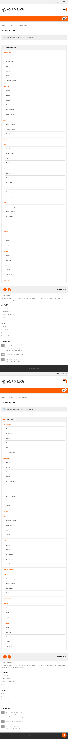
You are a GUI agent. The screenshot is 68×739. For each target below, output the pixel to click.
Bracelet (8, 57)
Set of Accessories (11, 80)
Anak (4, 120)
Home (3, 25)
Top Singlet (9, 274)
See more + (6, 280)
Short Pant (9, 187)
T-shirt (8, 134)
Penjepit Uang (10, 109)
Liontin (8, 105)
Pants (8, 178)
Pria (4, 202)
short (7, 158)
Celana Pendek (10, 124)
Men (4, 169)
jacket (8, 173)
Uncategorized (7, 227)
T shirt (8, 163)
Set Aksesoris (10, 114)
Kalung (8, 100)
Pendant (8, 71)
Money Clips (9, 61)
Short (8, 265)
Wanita (11, 25)
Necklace (8, 66)
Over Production (11, 129)
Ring (7, 76)
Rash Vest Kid (10, 153)
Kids (4, 144)
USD (63, 2)
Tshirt (8, 221)
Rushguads (9, 182)
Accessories (7, 52)
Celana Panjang (10, 207)
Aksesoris (6, 86)
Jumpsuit (8, 260)
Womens (6, 251)
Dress (8, 240)
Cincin (8, 91)
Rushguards (9, 216)
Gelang (8, 95)
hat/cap (5, 139)
